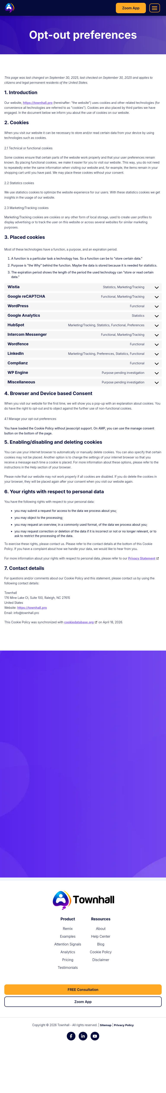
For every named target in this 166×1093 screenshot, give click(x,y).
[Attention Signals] (67, 944)
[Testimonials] (68, 967)
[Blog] (100, 944)
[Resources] (101, 919)
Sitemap (105, 1025)
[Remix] (68, 928)
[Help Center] (100, 936)
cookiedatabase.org (79, 622)
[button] (154, 7)
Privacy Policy (124, 1025)
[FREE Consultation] (83, 989)
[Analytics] (68, 952)
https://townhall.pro (38, 102)
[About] (100, 928)
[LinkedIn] (83, 1036)
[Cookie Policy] (101, 952)
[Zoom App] (131, 8)
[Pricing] (67, 960)
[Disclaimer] (100, 960)
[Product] (67, 919)
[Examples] (68, 936)
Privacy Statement (141, 558)
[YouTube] (95, 1036)
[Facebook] (71, 1036)
